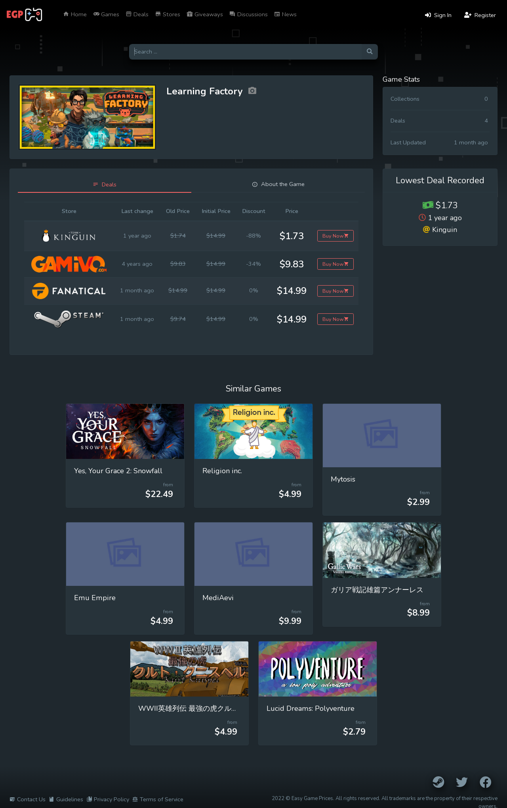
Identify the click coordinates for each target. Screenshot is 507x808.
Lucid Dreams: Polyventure (311, 708)
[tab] (104, 184)
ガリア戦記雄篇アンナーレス (377, 590)
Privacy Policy (107, 799)
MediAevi (218, 598)
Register (480, 15)
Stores (167, 14)
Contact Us (28, 799)
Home (75, 14)
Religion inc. (222, 471)
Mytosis (343, 479)
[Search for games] (245, 51)
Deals (137, 14)
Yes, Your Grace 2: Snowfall (118, 471)
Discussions (248, 14)
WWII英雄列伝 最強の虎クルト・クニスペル (209, 708)
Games (106, 14)
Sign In (438, 15)
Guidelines (66, 799)
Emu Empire (95, 598)
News (285, 14)
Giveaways (205, 14)
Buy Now (335, 235)
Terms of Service (157, 799)
